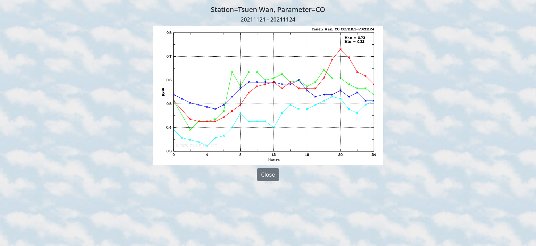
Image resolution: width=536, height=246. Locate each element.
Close (268, 174)
